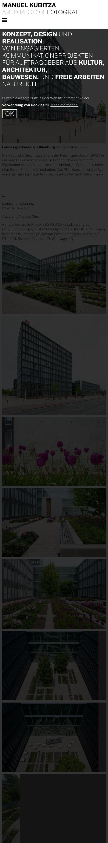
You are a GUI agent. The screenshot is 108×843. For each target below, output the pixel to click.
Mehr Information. (64, 105)
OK (9, 113)
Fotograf (63, 12)
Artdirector (23, 12)
